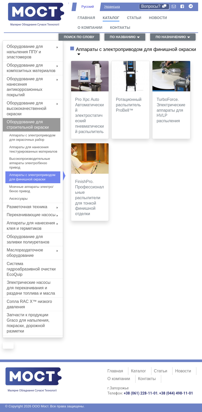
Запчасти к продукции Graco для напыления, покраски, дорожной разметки (28, 323)
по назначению (171, 37)
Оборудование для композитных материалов (32, 68)
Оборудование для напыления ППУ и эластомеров (32, 51)
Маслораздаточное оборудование (32, 253)
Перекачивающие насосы (32, 215)
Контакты (120, 27)
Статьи (134, 18)
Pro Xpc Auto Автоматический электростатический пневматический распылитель (89, 115)
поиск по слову (79, 37)
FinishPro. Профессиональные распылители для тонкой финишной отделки (89, 197)
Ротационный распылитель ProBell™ (128, 104)
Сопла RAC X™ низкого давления (29, 304)
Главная (86, 18)
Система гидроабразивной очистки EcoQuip (31, 269)
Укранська (112, 6)
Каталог (111, 18)
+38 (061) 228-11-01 (141, 393)
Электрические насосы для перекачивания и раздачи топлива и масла (31, 287)
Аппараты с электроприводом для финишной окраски (32, 177)
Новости (158, 18)
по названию (123, 37)
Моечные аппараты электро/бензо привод (31, 189)
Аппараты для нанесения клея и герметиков (32, 226)
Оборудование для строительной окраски (28, 124)
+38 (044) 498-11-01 (176, 393)
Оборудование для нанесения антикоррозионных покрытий (32, 87)
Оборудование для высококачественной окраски (32, 108)
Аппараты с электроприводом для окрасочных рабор (32, 137)
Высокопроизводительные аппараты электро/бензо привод (29, 163)
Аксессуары (18, 198)
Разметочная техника (32, 207)
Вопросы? (154, 6)
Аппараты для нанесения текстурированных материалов (33, 149)
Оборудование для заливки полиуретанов (28, 239)
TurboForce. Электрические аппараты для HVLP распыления (171, 110)
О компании (90, 27)
